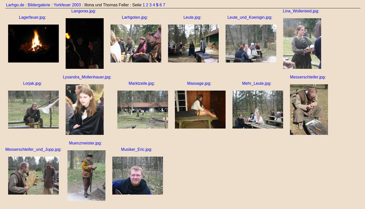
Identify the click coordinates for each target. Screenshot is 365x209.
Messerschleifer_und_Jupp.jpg (32, 149)
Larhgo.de (15, 5)
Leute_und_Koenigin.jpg (249, 17)
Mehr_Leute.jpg (256, 83)
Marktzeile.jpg (141, 83)
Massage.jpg (198, 83)
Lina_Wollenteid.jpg (300, 11)
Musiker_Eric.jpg (136, 149)
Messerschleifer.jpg (307, 77)
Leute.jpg (192, 17)
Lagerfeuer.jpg (32, 17)
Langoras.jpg (83, 11)
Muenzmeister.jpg (85, 143)
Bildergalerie (39, 5)
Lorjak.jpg (32, 83)
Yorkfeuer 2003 (67, 5)
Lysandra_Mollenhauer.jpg (86, 77)
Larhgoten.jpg (134, 17)
